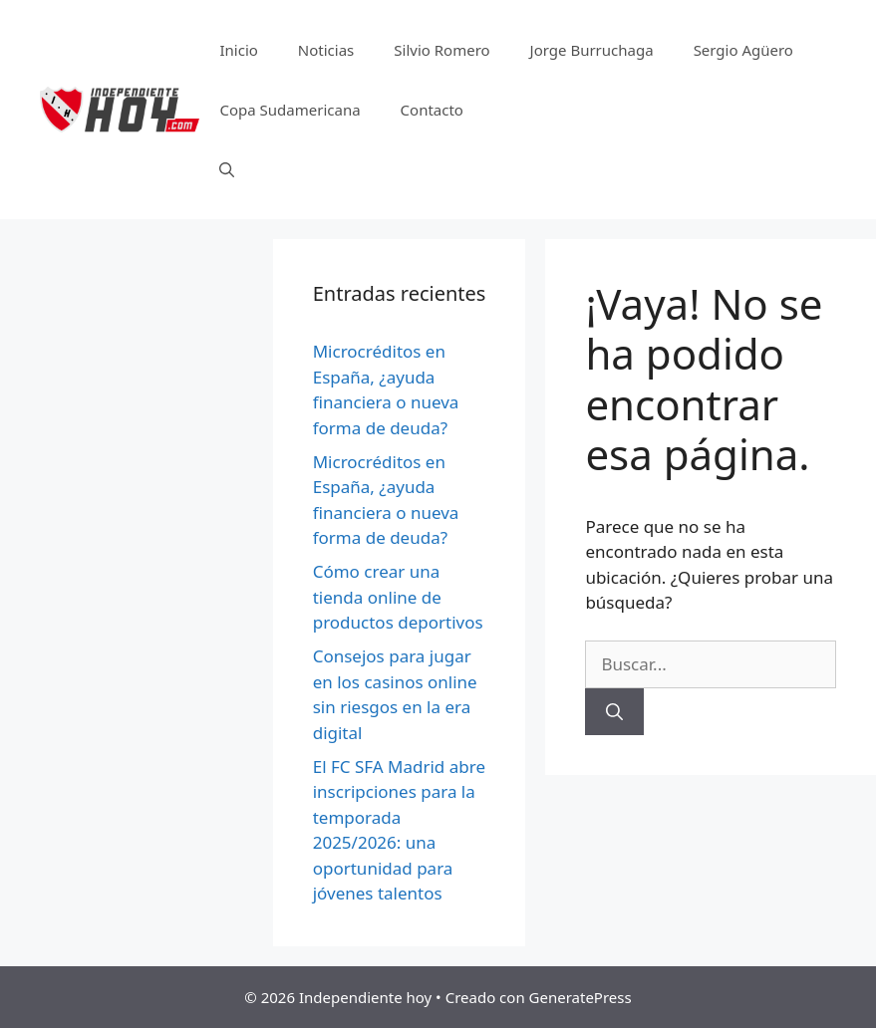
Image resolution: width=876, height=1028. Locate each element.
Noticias (326, 50)
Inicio (238, 50)
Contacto (432, 110)
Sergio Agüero (743, 50)
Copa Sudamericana (289, 110)
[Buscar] (614, 712)
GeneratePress (580, 997)
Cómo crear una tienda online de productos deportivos (398, 597)
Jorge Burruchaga (592, 50)
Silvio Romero (441, 50)
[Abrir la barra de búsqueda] (226, 169)
